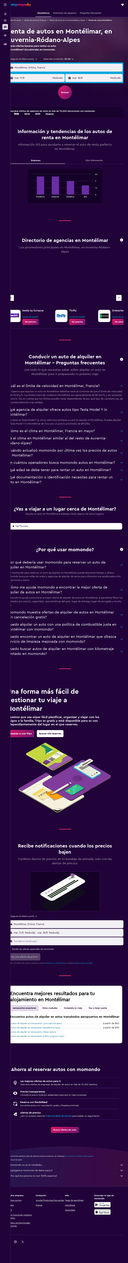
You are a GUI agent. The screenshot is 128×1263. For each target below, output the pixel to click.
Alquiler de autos (22, 20)
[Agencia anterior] (19, 302)
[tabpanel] (69, 193)
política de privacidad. (92, 976)
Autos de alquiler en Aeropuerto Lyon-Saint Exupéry (44, 1041)
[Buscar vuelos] (5, 14)
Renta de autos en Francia (44, 20)
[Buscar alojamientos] (5, 20)
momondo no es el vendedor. (70, 1182)
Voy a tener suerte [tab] (106, 1021)
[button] (5, 4)
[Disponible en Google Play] (104, 1222)
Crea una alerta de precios (67, 1134)
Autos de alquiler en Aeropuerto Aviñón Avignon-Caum (46, 1054)
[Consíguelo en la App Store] (104, 1229)
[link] (39, 325)
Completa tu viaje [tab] (81, 1021)
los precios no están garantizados (88, 1174)
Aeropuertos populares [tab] (32, 1021)
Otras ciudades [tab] (58, 1021)
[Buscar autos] (5, 27)
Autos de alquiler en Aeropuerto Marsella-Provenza (44, 1045)
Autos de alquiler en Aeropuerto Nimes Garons (42, 1050)
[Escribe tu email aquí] (72, 955)
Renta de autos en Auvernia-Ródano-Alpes (75, 20)
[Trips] (5, 35)
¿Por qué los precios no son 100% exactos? (70, 1193)
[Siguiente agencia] (119, 302)
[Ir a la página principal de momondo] (21, 4)
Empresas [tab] (42, 164)
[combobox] (31, 62)
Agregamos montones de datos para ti (70, 1188)
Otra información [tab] (96, 164)
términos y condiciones (64, 976)
